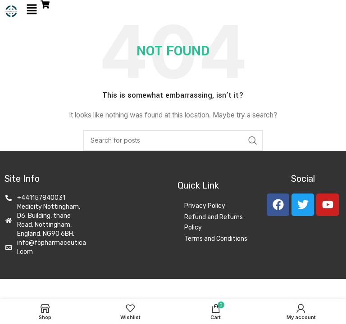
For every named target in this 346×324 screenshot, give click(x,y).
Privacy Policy (204, 206)
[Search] (173, 140)
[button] (32, 9)
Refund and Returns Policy (213, 222)
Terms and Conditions (215, 239)
